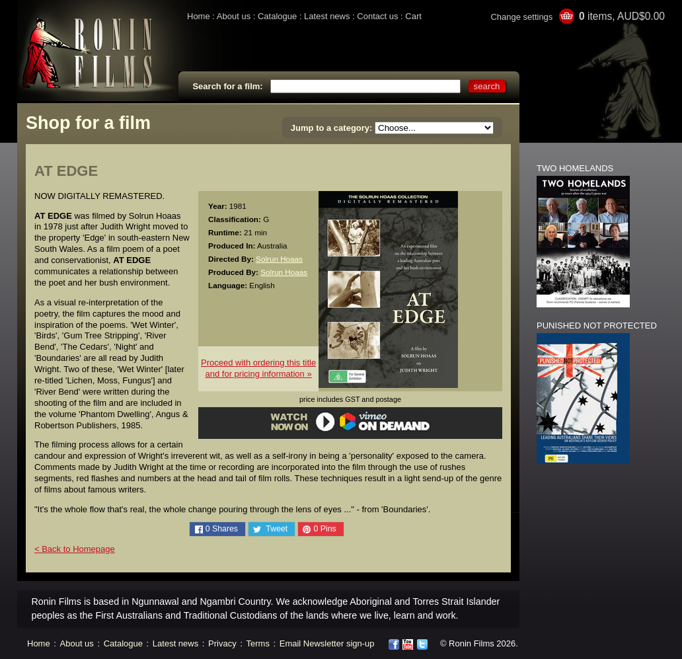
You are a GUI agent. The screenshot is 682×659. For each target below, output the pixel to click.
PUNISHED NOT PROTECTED (597, 325)
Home (198, 16)
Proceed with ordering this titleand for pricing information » (258, 368)
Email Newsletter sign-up (327, 643)
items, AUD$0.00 (622, 16)
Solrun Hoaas (279, 258)
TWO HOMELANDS (575, 168)
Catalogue (277, 16)
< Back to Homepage (74, 549)
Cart (413, 16)
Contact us (377, 16)
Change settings (521, 17)
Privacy (222, 643)
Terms (258, 643)
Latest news (327, 16)
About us (233, 16)
